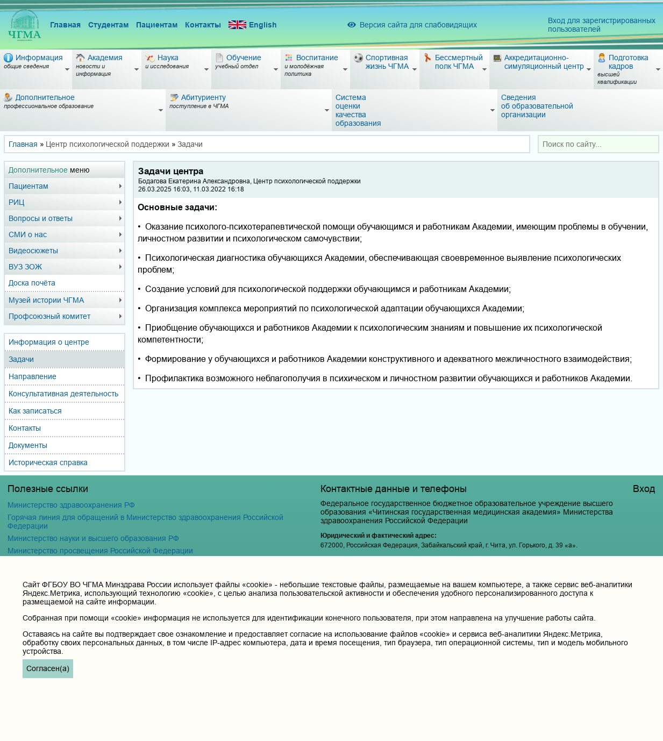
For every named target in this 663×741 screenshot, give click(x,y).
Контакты (203, 24)
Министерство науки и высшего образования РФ (93, 538)
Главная (65, 24)
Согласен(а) (47, 668)
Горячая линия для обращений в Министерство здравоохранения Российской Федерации (145, 521)
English (253, 25)
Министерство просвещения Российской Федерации (100, 550)
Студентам (108, 24)
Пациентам (156, 24)
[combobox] (598, 144)
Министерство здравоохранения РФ (71, 505)
